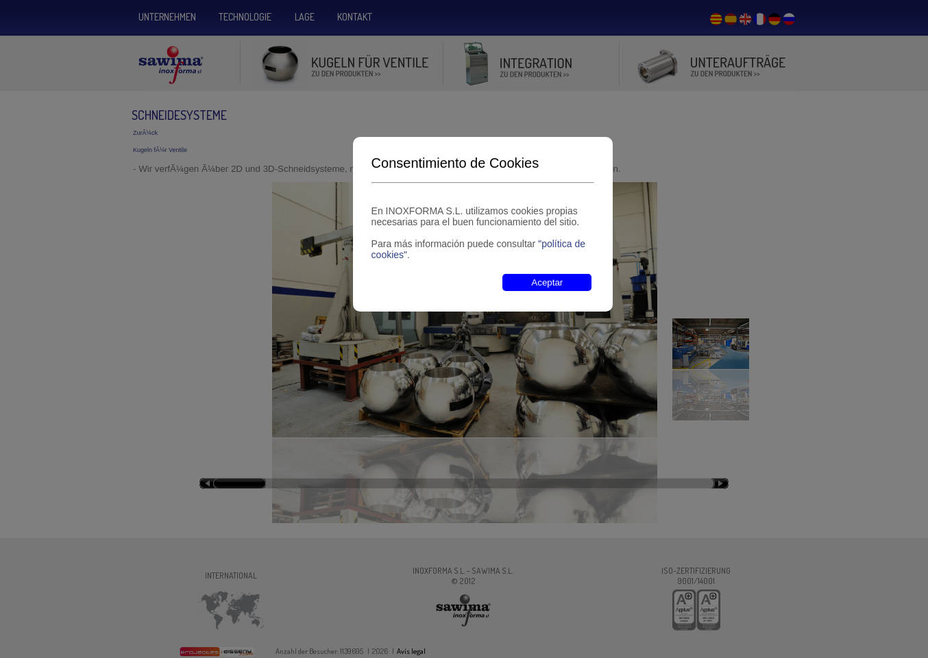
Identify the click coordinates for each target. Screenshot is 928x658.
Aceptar (547, 282)
